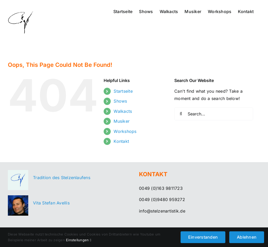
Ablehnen (246, 237)
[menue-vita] (18, 197)
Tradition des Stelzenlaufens (61, 177)
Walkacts (123, 111)
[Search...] (213, 113)
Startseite (123, 91)
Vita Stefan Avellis (51, 202)
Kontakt (121, 141)
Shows (120, 101)
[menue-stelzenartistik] (18, 172)
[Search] (180, 113)
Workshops (125, 131)
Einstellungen (78, 240)
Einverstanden (203, 237)
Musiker (122, 121)
